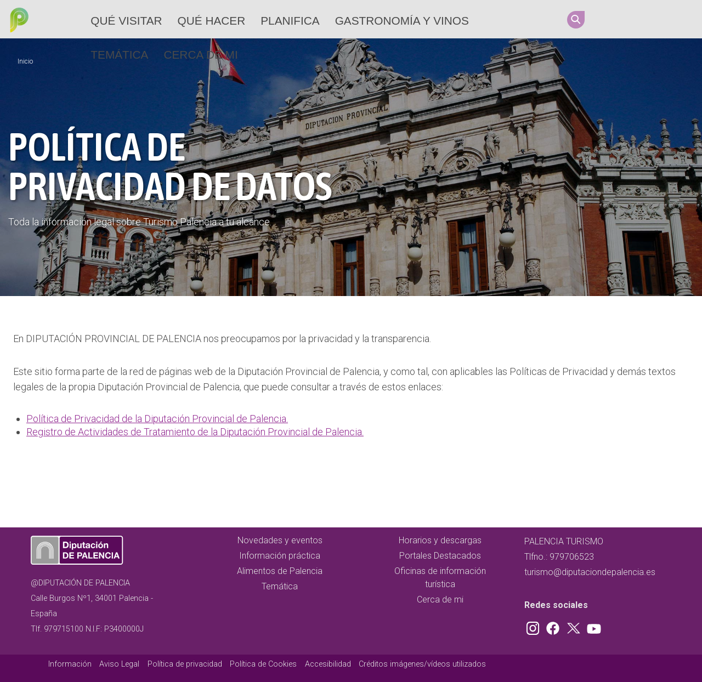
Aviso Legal (119, 664)
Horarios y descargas (440, 540)
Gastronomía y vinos (402, 20)
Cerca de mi (200, 54)
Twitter (652, 19)
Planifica (290, 20)
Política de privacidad (185, 664)
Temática (119, 54)
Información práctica (279, 555)
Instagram (610, 19)
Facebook (631, 19)
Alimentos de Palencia (279, 571)
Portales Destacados (440, 555)
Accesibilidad (328, 664)
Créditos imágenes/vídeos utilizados (422, 664)
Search (576, 20)
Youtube (673, 19)
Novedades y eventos (279, 540)
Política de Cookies (263, 664)
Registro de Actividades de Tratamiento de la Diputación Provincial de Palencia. (195, 431)
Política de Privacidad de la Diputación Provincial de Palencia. (157, 418)
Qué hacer (212, 20)
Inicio (25, 61)
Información (70, 664)
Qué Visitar (126, 20)
